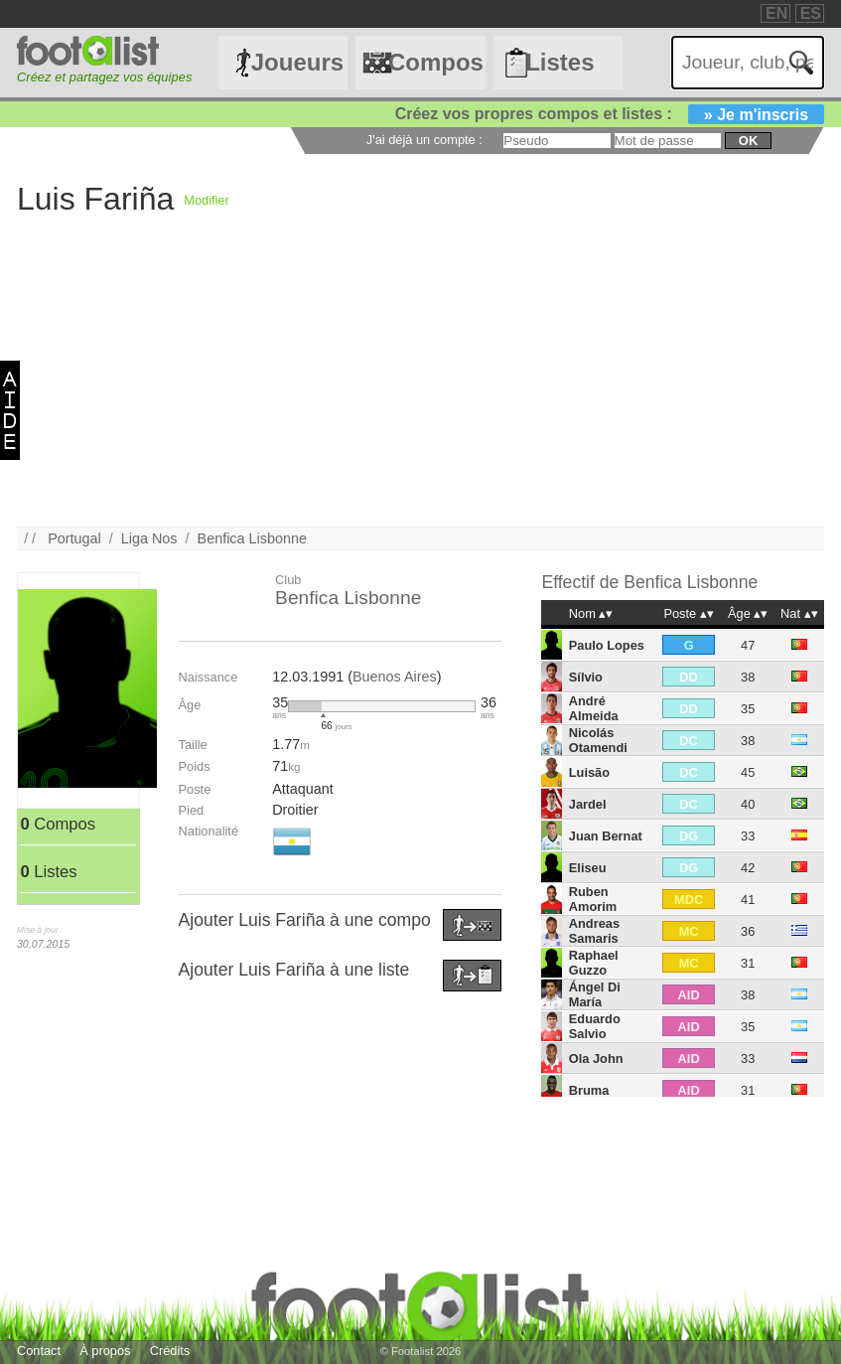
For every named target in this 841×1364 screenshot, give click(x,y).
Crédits (170, 1350)
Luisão (589, 772)
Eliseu (588, 867)
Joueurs (297, 62)
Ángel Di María (595, 994)
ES (810, 13)
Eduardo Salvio (595, 1026)
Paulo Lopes (606, 645)
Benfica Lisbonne (252, 538)
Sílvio (586, 677)
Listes (559, 62)
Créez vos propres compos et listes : (609, 113)
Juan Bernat (605, 836)
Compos (436, 62)
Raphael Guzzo (594, 963)
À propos (104, 1350)
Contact (39, 1350)
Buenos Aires (394, 676)
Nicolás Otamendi (598, 740)
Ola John (596, 1058)
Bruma (589, 1090)
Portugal (74, 538)
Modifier (206, 200)
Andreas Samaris (594, 931)
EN (776, 13)
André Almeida (594, 708)
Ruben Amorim (593, 899)
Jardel (588, 804)
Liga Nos (149, 538)
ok (748, 140)
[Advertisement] (420, 387)
